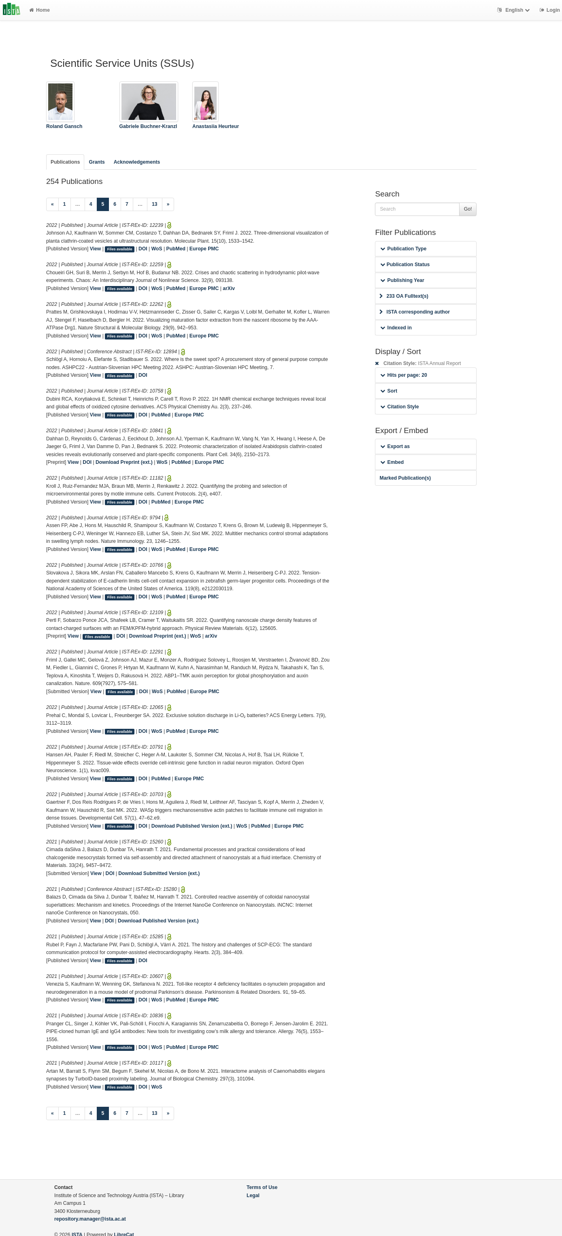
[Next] (168, 204)
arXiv (229, 288)
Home (39, 10)
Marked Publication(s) (405, 478)
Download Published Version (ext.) (191, 826)
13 (155, 204)
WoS (156, 249)
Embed (392, 462)
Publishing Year (402, 280)
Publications (65, 162)
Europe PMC (204, 249)
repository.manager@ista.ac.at (90, 1219)
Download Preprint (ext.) (124, 462)
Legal (253, 1195)
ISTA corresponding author (414, 312)
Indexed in (395, 328)
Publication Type (403, 249)
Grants (96, 162)
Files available (119, 249)
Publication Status (405, 264)
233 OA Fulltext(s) (403, 296)
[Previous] (52, 204)
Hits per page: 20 (403, 375)
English (514, 10)
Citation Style (399, 407)
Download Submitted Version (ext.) (159, 873)
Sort (388, 391)
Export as (395, 446)
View (95, 249)
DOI (142, 249)
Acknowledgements (137, 162)
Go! (468, 209)
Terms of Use (262, 1187)
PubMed (175, 249)
